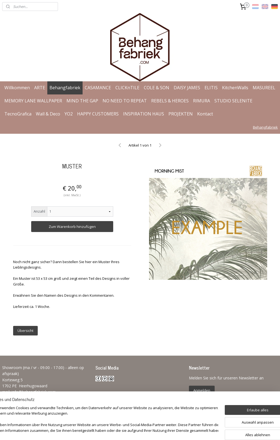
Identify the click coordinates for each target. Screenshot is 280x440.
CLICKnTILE (127, 88)
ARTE (39, 88)
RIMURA (201, 101)
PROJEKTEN (180, 114)
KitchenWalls (235, 88)
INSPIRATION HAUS (143, 114)
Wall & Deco (48, 114)
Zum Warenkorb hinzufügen (72, 226)
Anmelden (201, 390)
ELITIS (211, 88)
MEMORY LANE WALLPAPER (33, 101)
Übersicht (25, 330)
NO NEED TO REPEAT (125, 101)
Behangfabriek (64, 88)
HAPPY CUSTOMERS (98, 114)
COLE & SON (156, 88)
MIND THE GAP (82, 101)
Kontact (205, 114)
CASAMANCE (98, 88)
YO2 (69, 114)
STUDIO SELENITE (233, 101)
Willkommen (17, 88)
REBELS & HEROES (170, 101)
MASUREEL (264, 88)
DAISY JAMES (187, 88)
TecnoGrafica (17, 114)
